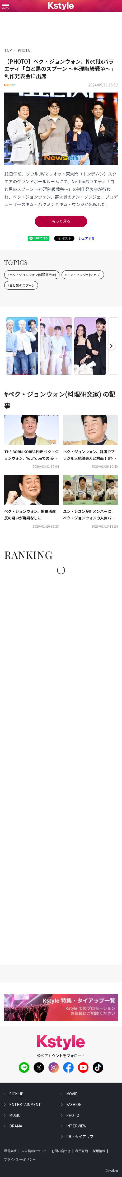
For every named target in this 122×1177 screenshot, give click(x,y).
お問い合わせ (61, 1151)
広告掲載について (34, 1151)
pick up (16, 1093)
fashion (74, 1104)
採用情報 (99, 1151)
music (14, 1115)
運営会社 (10, 1151)
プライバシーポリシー (20, 1159)
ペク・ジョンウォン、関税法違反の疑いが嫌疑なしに (30, 514)
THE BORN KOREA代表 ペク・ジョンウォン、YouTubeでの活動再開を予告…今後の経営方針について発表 (31, 455)
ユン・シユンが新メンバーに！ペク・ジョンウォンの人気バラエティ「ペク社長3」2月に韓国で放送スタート (89, 515)
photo (72, 1115)
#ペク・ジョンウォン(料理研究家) (32, 274)
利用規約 (81, 1151)
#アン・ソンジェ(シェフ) (83, 274)
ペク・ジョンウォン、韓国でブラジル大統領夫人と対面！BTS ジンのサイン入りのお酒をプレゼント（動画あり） (89, 455)
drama (15, 1125)
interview (76, 1125)
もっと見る (61, 221)
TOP (8, 50)
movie (71, 1093)
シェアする (87, 238)
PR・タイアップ (79, 1136)
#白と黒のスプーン (21, 285)
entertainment (25, 1104)
